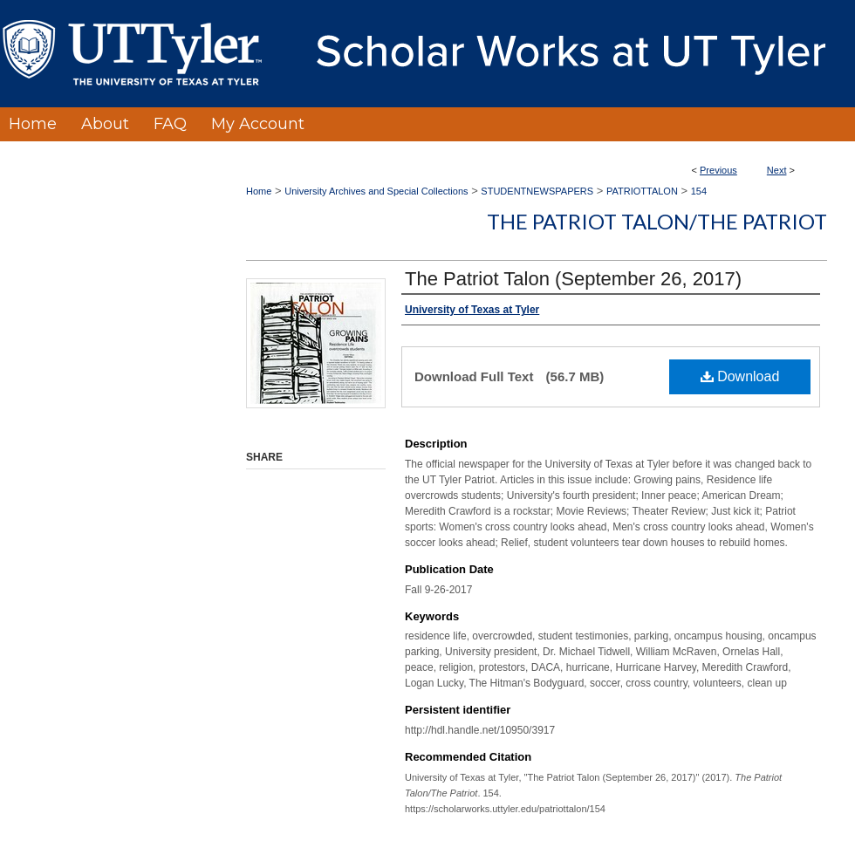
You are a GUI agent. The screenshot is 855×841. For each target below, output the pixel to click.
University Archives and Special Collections (376, 191)
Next (777, 170)
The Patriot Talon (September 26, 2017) (573, 279)
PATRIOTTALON (642, 191)
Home (258, 191)
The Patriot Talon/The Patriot (657, 221)
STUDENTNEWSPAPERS (537, 191)
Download (740, 376)
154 (699, 191)
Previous (718, 170)
